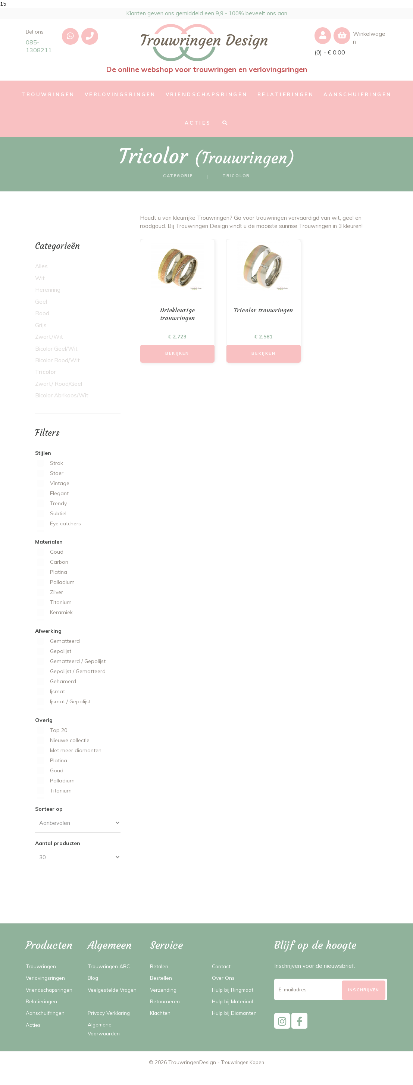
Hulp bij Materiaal (234, 1003)
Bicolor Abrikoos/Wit (61, 397)
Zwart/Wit (49, 339)
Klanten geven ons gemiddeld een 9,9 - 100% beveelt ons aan (206, 14)
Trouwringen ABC (111, 968)
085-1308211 (39, 48)
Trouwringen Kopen (243, 1073)
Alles (41, 268)
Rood (42, 315)
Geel (41, 304)
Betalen (160, 968)
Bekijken (177, 357)
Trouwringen (42, 968)
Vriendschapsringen (51, 992)
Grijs (41, 327)
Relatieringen (43, 1003)
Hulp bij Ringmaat (235, 992)
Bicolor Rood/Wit (57, 362)
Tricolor (44, 374)
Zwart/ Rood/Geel (58, 386)
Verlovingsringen (47, 980)
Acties (34, 1027)
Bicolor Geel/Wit (56, 351)
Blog (94, 980)
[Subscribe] (363, 996)
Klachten (161, 1015)
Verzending (164, 992)
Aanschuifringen (46, 1015)
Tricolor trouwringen (263, 313)
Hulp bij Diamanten (237, 1015)
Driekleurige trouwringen (177, 317)
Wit (40, 280)
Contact (222, 968)
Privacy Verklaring (110, 1024)
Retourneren (166, 1003)
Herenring (47, 292)
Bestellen (162, 980)
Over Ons (224, 980)
